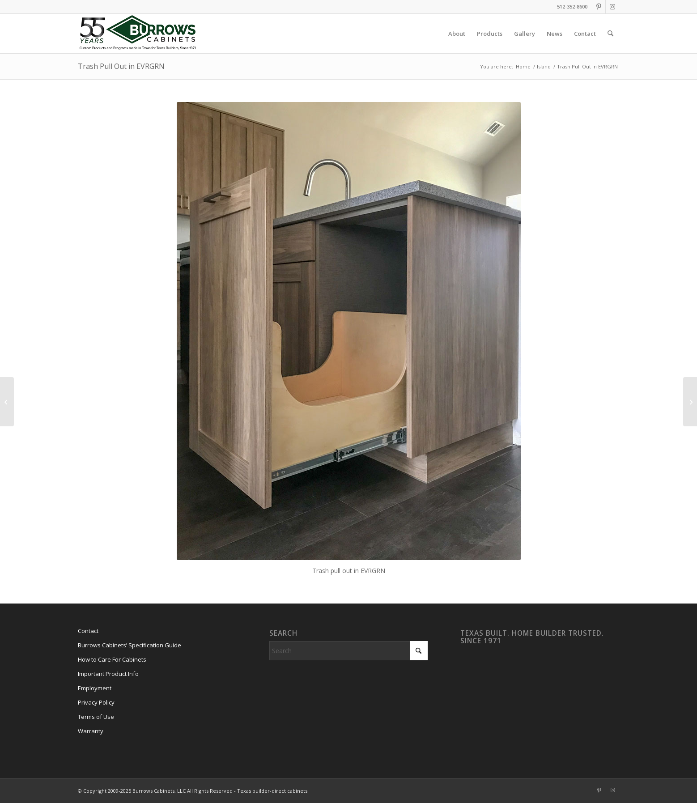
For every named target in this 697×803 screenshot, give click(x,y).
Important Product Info (108, 674)
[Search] (610, 33)
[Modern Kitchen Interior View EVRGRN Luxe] (7, 401)
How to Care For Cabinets (112, 659)
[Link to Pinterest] (598, 6)
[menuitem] (456, 33)
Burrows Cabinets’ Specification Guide (129, 645)
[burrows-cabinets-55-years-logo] (137, 33)
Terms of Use (96, 717)
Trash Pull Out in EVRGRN (121, 66)
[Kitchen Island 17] (690, 401)
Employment (94, 688)
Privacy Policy (96, 702)
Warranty (90, 731)
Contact (88, 631)
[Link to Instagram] (612, 6)
